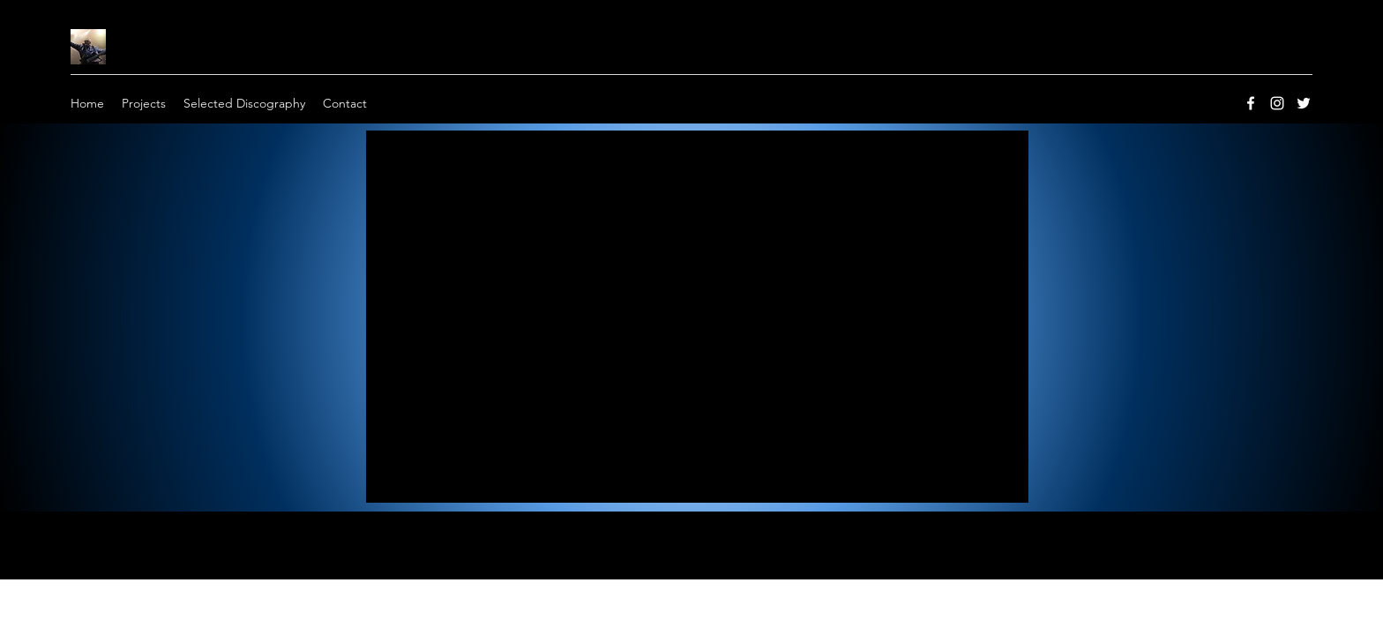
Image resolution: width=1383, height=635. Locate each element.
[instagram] (1277, 103)
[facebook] (1251, 103)
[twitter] (1303, 103)
